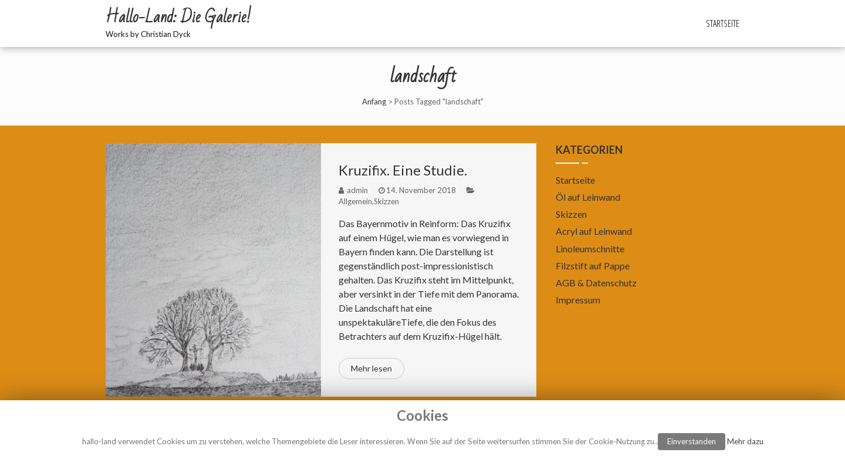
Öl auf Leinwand (588, 196)
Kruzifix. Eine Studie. (403, 169)
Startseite (722, 23)
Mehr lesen (371, 368)
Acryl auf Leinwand (594, 231)
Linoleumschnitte (590, 248)
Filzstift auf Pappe (593, 265)
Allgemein (355, 201)
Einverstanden (691, 441)
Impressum (578, 299)
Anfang (374, 101)
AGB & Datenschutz (596, 282)
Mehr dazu (745, 441)
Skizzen (386, 201)
